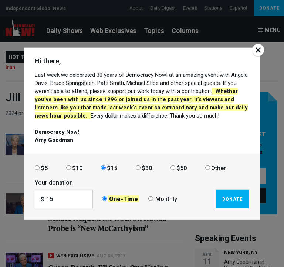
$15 (112, 167)
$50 (181, 167)
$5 (44, 167)
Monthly (166, 198)
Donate (232, 198)
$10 (77, 167)
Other (218, 167)
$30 (147, 167)
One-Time (123, 198)
